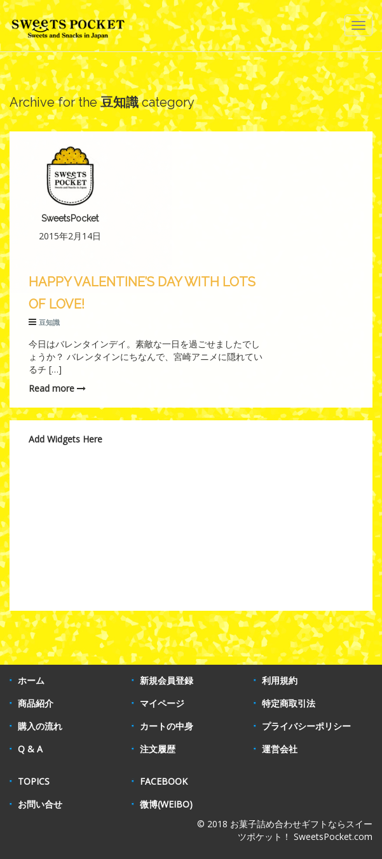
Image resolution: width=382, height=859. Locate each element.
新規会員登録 (166, 680)
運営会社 (279, 749)
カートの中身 (166, 726)
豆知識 (49, 322)
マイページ (162, 703)
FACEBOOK (164, 781)
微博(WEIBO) (166, 804)
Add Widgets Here (65, 439)
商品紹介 (35, 703)
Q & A (30, 749)
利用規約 (279, 680)
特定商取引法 (288, 703)
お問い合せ (40, 804)
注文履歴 (157, 749)
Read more (57, 388)
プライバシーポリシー (306, 726)
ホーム (31, 680)
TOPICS (34, 781)
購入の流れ (40, 726)
